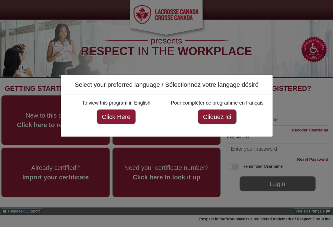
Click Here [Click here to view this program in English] (114, 116)
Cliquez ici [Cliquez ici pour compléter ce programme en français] (219, 116)
